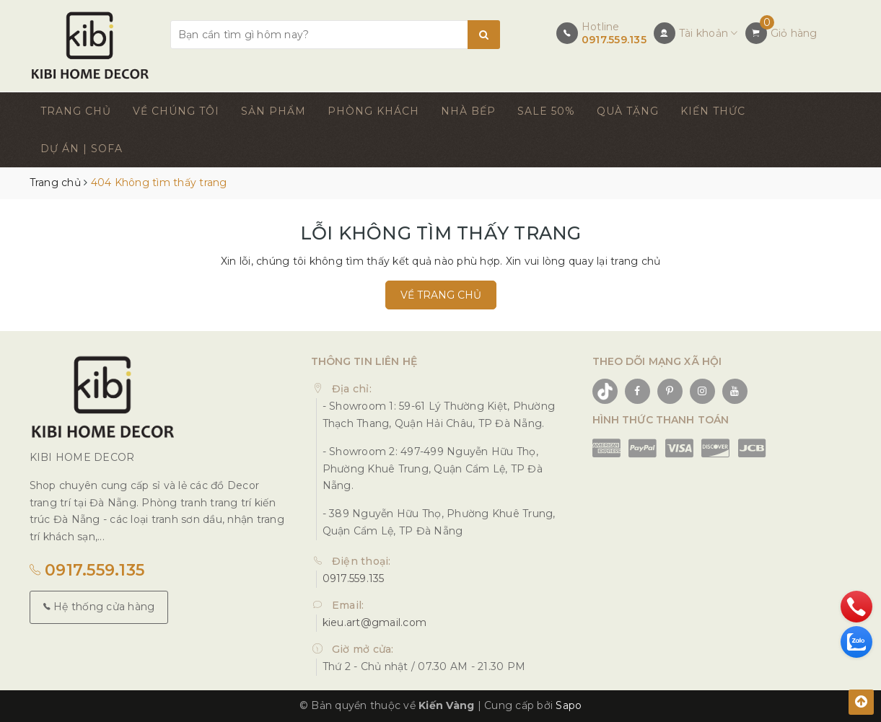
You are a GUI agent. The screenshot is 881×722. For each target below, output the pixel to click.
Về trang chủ (440, 295)
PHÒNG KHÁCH (373, 111)
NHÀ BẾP (468, 111)
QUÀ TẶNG (628, 111)
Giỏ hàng (794, 33)
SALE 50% (546, 111)
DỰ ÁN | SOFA (81, 148)
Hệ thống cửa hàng (99, 606)
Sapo (569, 705)
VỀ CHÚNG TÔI (176, 111)
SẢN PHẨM (273, 111)
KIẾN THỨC (712, 111)
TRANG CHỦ (75, 111)
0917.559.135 (614, 39)
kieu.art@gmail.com (375, 622)
